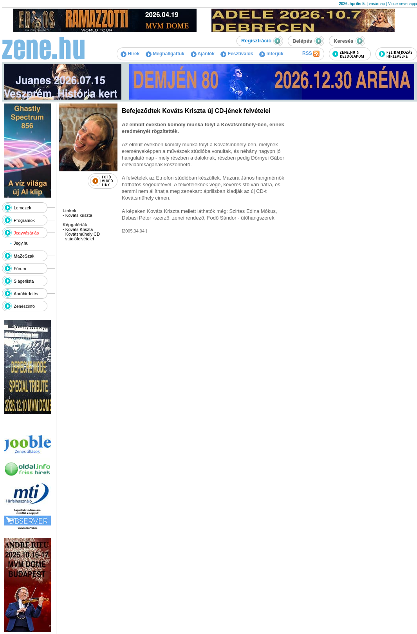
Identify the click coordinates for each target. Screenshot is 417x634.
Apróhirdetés (26, 293)
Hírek (130, 53)
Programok (24, 220)
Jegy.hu (21, 243)
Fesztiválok (236, 53)
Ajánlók (203, 53)
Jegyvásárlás (26, 233)
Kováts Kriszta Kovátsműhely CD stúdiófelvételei (82, 234)
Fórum (20, 268)
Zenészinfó (24, 306)
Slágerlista (24, 281)
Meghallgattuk (165, 53)
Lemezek (22, 207)
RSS (311, 54)
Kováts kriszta (78, 215)
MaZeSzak (24, 256)
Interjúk (271, 53)
